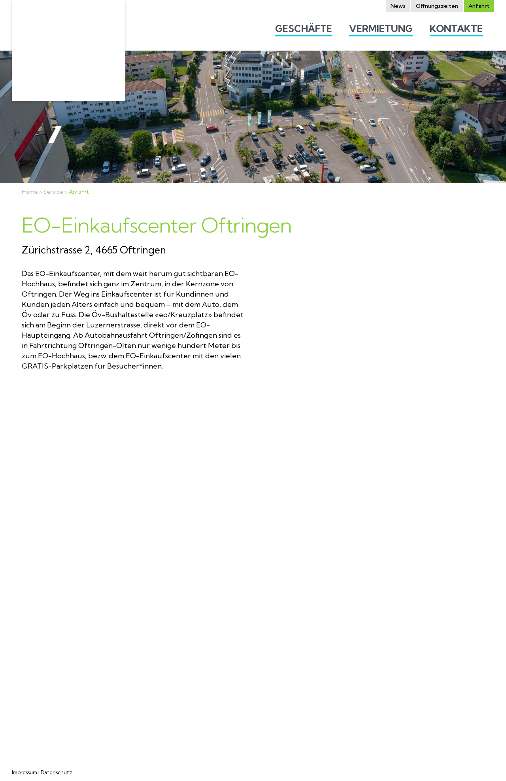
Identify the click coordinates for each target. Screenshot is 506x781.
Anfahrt (79, 192)
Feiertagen (167, 704)
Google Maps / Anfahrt (52, 662)
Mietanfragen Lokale (355, 639)
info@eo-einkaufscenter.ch (60, 682)
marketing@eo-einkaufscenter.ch (42, 697)
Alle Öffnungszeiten (169, 737)
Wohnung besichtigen (357, 628)
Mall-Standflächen (351, 649)
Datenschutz (56, 772)
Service (53, 192)
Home (30, 192)
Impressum (24, 772)
